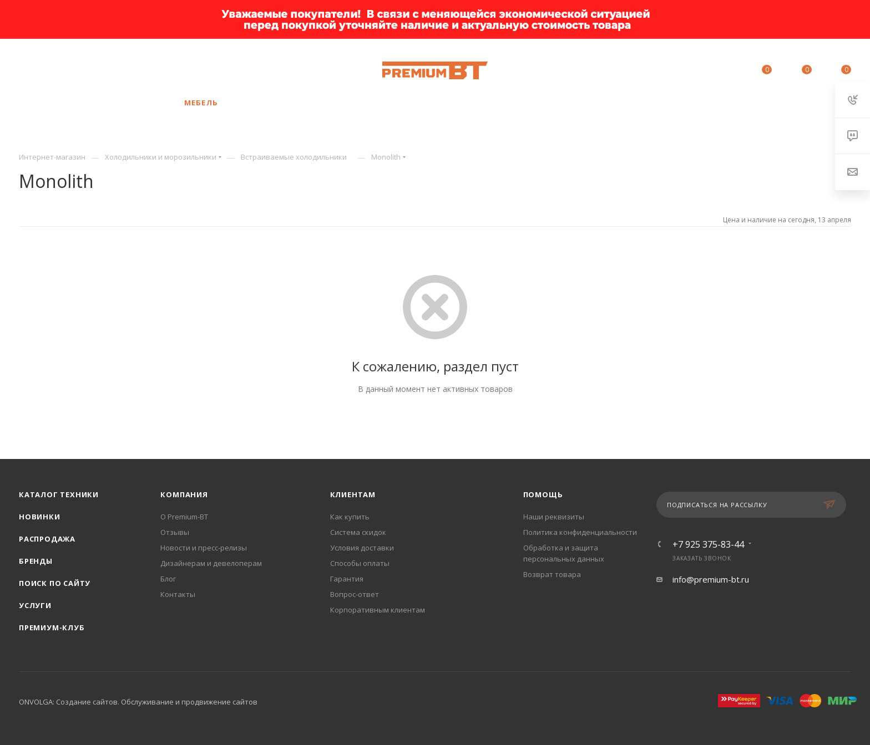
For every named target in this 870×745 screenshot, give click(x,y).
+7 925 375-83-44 (118, 70)
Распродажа (47, 539)
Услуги (35, 605)
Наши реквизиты (553, 517)
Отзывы (174, 532)
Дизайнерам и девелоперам (211, 563)
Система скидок (358, 532)
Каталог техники (59, 494)
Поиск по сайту (54, 583)
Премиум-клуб (52, 627)
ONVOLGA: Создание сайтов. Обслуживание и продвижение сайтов (138, 702)
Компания (184, 494)
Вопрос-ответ (354, 594)
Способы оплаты (360, 563)
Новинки (39, 517)
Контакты (177, 594)
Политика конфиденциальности (580, 532)
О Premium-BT (184, 517)
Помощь (543, 494)
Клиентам (353, 494)
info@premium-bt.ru (710, 579)
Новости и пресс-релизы (203, 548)
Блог (168, 579)
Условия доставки (362, 548)
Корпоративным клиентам (377, 610)
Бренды (36, 561)
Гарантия (346, 579)
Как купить (350, 517)
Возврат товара (552, 574)
